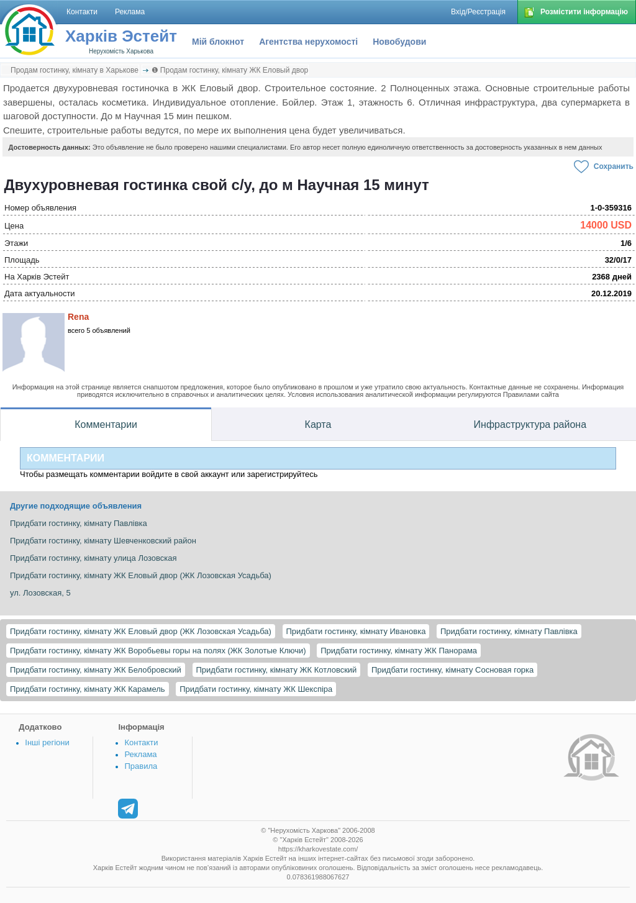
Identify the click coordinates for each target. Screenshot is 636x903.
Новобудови (399, 42)
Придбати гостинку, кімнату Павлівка (509, 631)
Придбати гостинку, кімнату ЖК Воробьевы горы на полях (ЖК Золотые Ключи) (158, 650)
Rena (78, 317)
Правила (140, 766)
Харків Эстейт (121, 36)
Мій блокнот (218, 42)
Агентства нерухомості (308, 42)
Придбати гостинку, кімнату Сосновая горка (452, 669)
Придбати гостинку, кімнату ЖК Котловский (276, 669)
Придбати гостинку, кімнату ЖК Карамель (87, 689)
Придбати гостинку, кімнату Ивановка (356, 631)
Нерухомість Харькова (121, 51)
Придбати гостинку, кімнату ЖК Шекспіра (255, 689)
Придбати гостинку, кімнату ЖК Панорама (398, 650)
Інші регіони (47, 742)
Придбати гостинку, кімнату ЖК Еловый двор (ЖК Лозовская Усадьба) (140, 631)
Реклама (140, 754)
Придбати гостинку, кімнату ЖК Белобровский (95, 669)
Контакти (141, 742)
